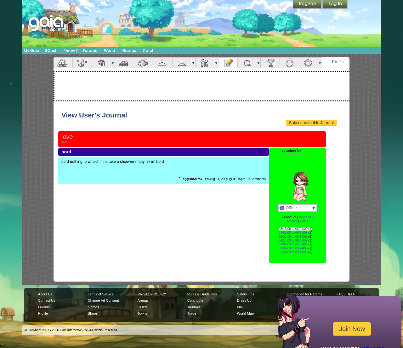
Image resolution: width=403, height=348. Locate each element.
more (113, 63)
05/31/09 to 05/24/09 (293, 248)
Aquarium (143, 63)
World (109, 50)
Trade (191, 313)
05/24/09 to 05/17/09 (293, 252)
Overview (63, 63)
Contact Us (46, 300)
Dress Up (244, 300)
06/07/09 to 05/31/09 (293, 244)
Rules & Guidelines (202, 294)
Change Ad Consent (103, 300)
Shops (71, 51)
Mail (182, 63)
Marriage (289, 63)
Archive (292, 221)
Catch (149, 50)
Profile (338, 61)
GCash (51, 50)
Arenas (143, 300)
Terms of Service (101, 294)
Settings (308, 63)
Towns (142, 313)
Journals (194, 307)
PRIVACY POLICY (152, 294)
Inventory (162, 63)
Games (129, 50)
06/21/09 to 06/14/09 (293, 236)
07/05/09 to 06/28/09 (293, 232)
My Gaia (31, 50)
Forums (90, 50)
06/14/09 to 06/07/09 (293, 240)
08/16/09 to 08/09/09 (293, 229)
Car (124, 63)
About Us (45, 294)
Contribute (195, 300)
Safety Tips (245, 294)
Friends (205, 63)
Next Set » (306, 217)
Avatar (82, 63)
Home (304, 221)
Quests (247, 63)
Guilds (142, 307)
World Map (245, 313)
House (101, 63)
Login (335, 4)
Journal (228, 63)
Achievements (270, 63)
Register (307, 4)
